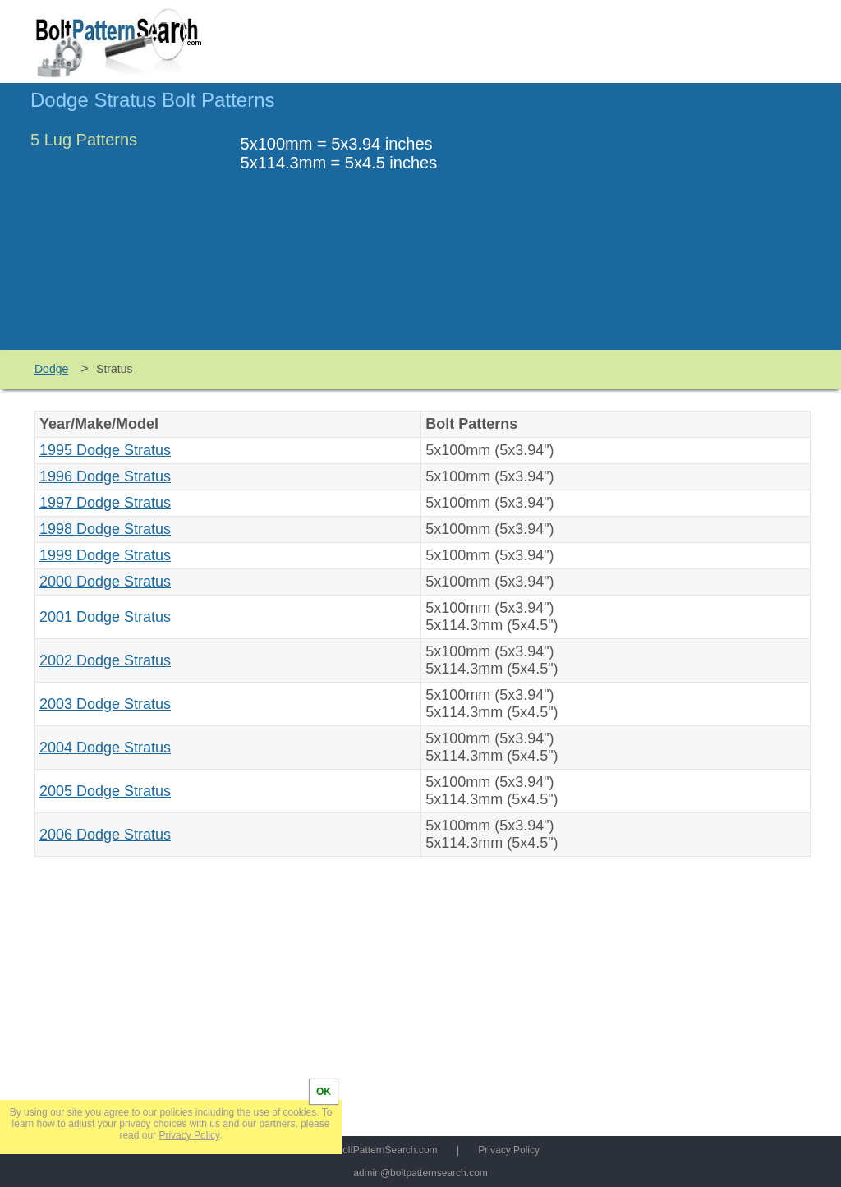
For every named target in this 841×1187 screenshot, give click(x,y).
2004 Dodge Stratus (105, 747)
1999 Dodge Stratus (105, 555)
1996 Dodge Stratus (105, 476)
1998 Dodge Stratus (105, 529)
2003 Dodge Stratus (105, 704)
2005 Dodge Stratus (105, 791)
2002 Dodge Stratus (105, 660)
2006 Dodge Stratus (105, 834)
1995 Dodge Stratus (105, 450)
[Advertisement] (673, 224)
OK (323, 1091)
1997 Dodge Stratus (105, 503)
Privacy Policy (509, 1150)
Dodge (51, 368)
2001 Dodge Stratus (105, 617)
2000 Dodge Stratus (105, 581)
